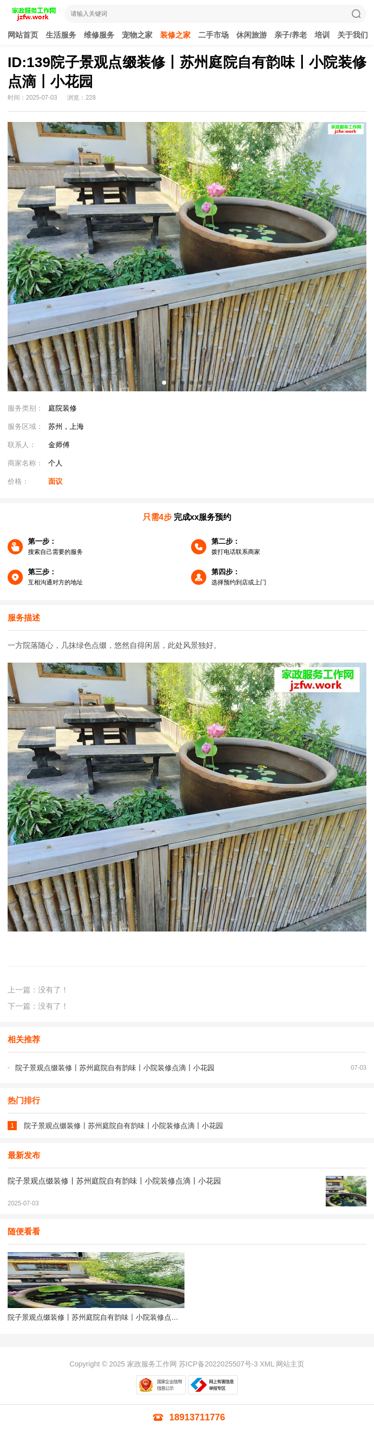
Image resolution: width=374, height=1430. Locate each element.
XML (267, 1364)
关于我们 (352, 34)
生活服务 (61, 34)
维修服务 (99, 34)
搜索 (356, 14)
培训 (322, 34)
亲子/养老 (290, 34)
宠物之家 (137, 34)
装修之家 (175, 34)
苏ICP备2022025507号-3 (218, 1364)
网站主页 (290, 1364)
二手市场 (213, 34)
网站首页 (23, 34)
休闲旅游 (251, 34)
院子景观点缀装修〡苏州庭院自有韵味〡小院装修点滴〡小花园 (114, 1068)
